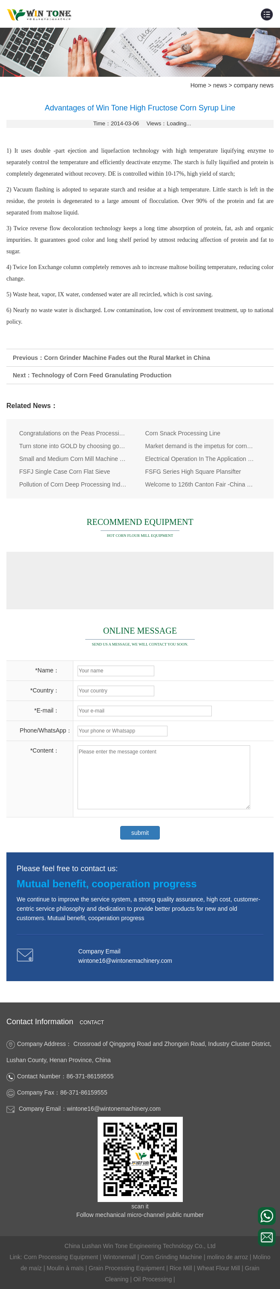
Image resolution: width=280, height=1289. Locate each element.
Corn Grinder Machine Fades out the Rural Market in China (127, 357)
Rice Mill (182, 1268)
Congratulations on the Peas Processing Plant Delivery (73, 433)
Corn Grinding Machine (172, 1257)
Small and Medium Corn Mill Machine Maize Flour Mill (73, 458)
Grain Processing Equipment (127, 1268)
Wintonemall (120, 1257)
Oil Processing (153, 1279)
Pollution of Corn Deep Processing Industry (73, 484)
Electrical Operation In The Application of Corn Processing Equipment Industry (199, 458)
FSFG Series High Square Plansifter (193, 471)
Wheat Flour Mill (219, 1268)
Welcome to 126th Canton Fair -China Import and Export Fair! (199, 484)
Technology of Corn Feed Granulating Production (101, 375)
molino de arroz (228, 1257)
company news (254, 85)
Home (198, 85)
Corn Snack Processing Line (183, 433)
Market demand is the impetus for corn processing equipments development (199, 446)
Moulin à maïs (65, 1268)
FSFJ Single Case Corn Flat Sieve (64, 471)
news (220, 85)
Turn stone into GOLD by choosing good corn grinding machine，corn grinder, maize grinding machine (73, 446)
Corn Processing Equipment (62, 1257)
